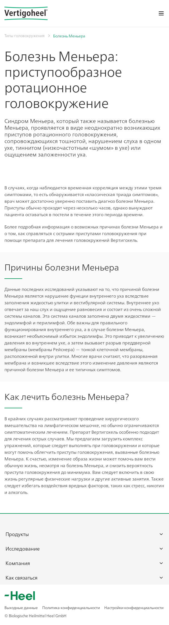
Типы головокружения (24, 35)
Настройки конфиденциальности (133, 607)
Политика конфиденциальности (71, 607)
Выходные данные (21, 607)
